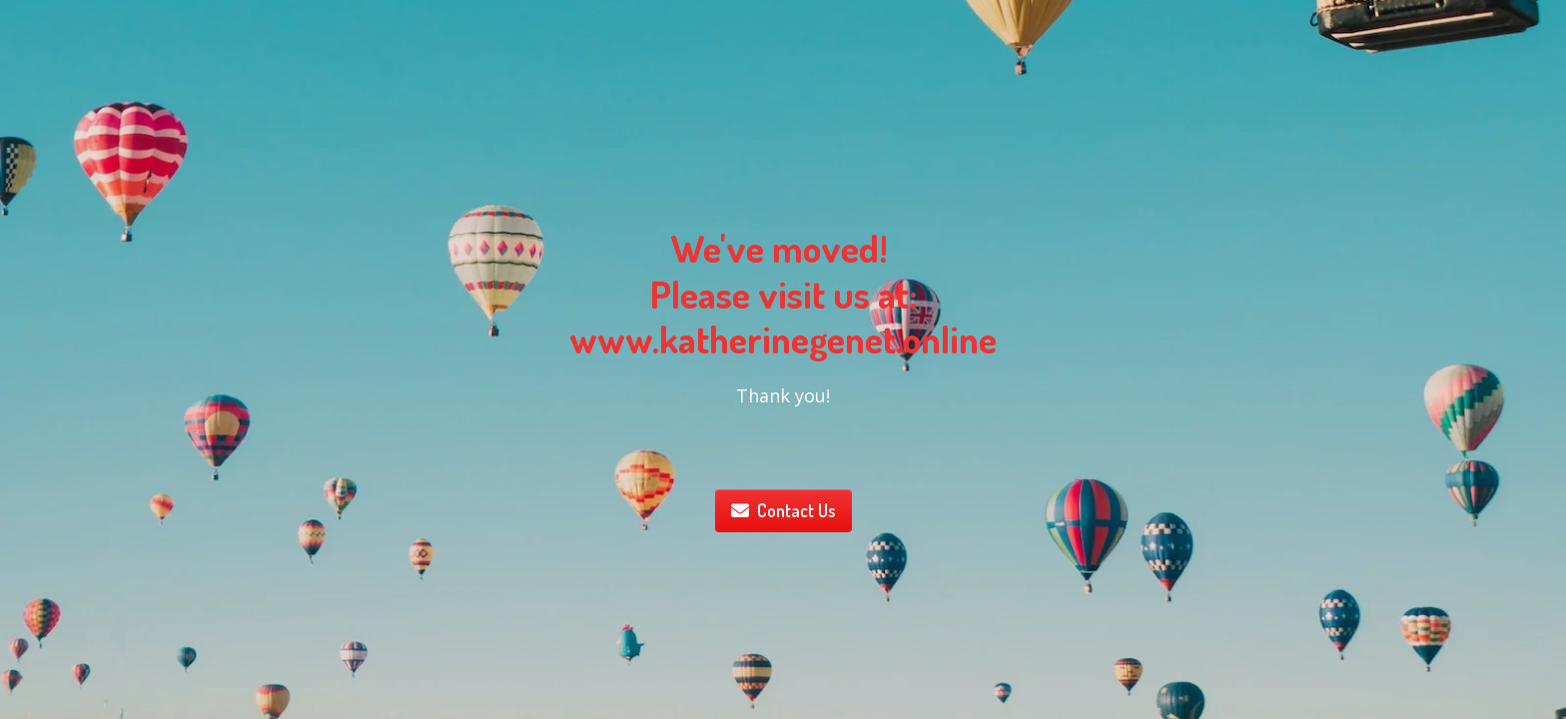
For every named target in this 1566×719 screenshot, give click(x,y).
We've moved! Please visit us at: (783, 271)
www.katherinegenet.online (783, 338)
